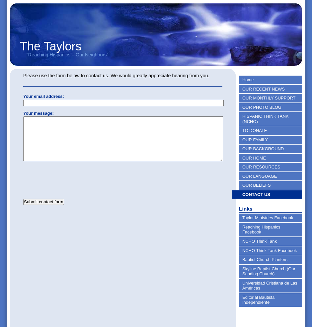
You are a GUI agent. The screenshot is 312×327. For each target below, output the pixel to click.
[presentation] (73, 188)
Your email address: (43, 96)
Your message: (38, 113)
